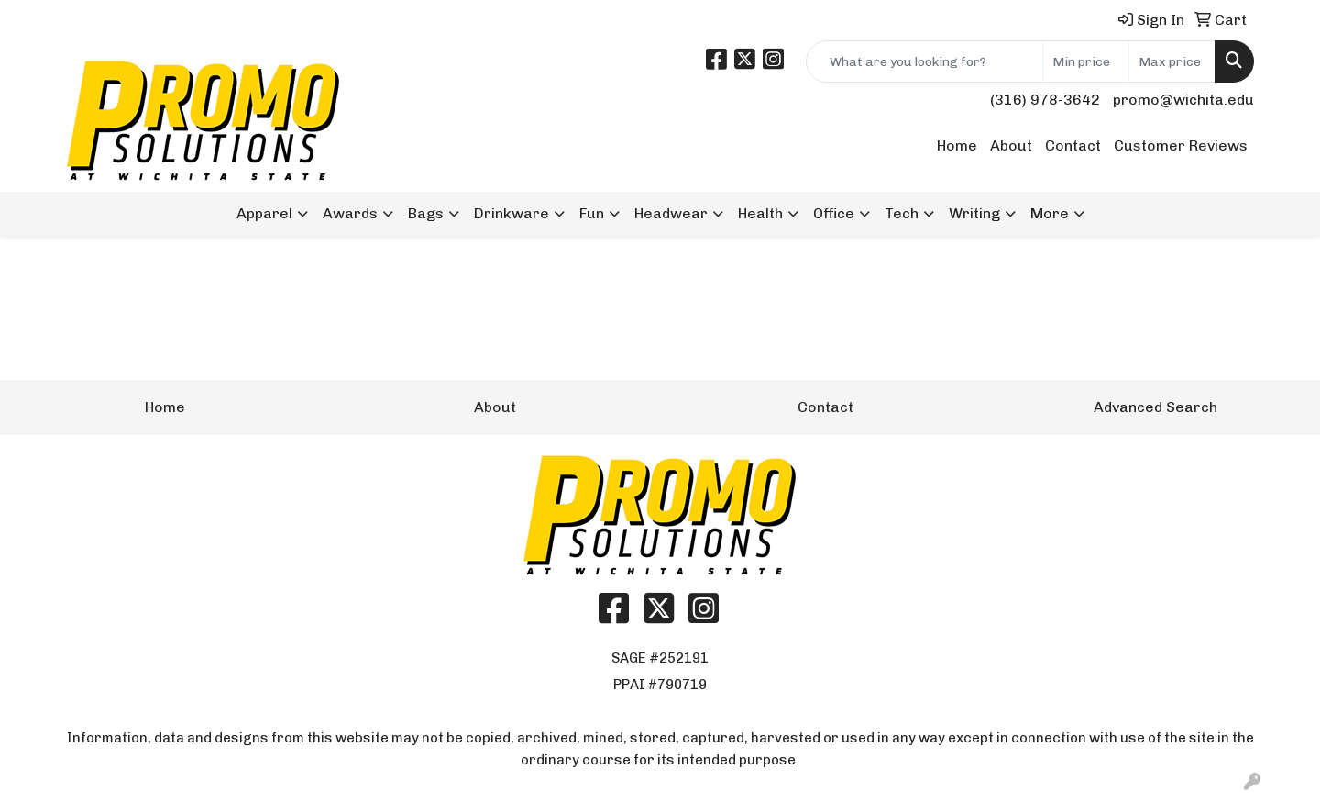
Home (957, 145)
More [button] (1049, 213)
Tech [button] (901, 213)
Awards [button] (350, 213)
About (1011, 145)
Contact (1073, 145)
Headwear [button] (671, 213)
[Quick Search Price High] (1172, 61)
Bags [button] (426, 213)
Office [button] (833, 213)
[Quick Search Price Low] (1085, 61)
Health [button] (760, 213)
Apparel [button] (264, 213)
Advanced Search (1155, 407)
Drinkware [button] (511, 213)
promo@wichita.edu (1183, 99)
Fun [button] (591, 213)
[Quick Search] (924, 61)
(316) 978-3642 (1045, 99)
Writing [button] (974, 213)
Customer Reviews (1181, 145)
